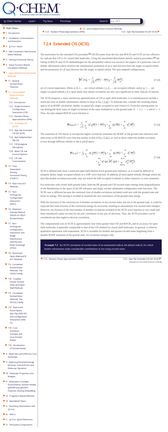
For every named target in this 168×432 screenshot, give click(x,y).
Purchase (65, 21)
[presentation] (21, 215)
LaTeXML (158, 262)
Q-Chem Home (12, 21)
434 (154, 58)
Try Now (48, 21)
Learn (31, 21)
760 (89, 54)
